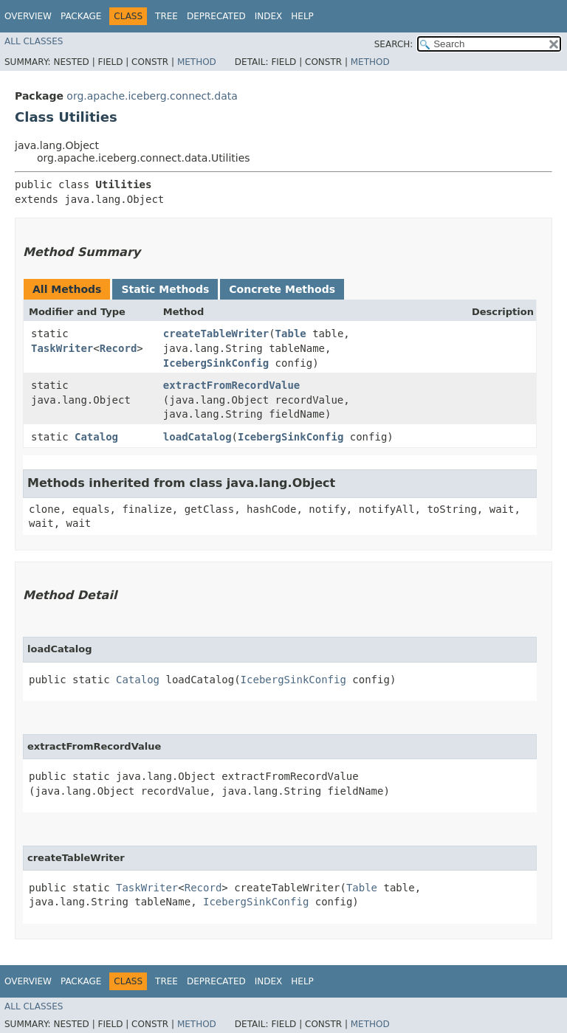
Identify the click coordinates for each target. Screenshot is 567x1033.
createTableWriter (216, 333)
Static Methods (165, 289)
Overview (28, 16)
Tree (166, 16)
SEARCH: (393, 44)
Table (290, 333)
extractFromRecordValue (231, 385)
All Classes (33, 41)
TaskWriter (62, 348)
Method (196, 62)
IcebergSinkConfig (216, 363)
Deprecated (216, 16)
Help (302, 16)
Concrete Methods (282, 289)
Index (269, 16)
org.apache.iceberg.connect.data (151, 96)
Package (81, 16)
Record (118, 348)
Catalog (96, 437)
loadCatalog (197, 437)
